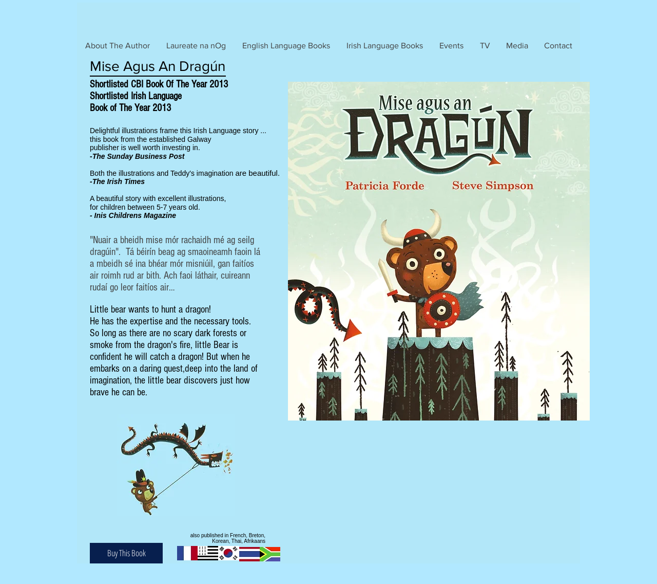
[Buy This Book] (126, 553)
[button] (286, 46)
